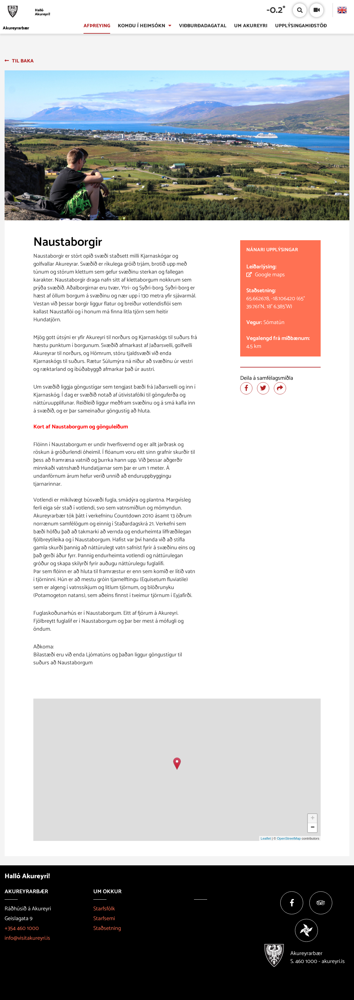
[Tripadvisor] (320, 902)
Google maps (270, 274)
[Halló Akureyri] (28, 12)
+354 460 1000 (22, 928)
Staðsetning (107, 928)
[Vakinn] (306, 930)
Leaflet (266, 838)
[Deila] (280, 388)
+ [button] (313, 818)
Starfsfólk (104, 908)
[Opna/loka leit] (300, 10)
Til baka (23, 61)
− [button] (313, 827)
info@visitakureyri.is (27, 938)
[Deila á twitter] (263, 388)
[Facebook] (291, 902)
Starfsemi (104, 918)
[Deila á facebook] (246, 388)
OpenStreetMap (289, 838)
